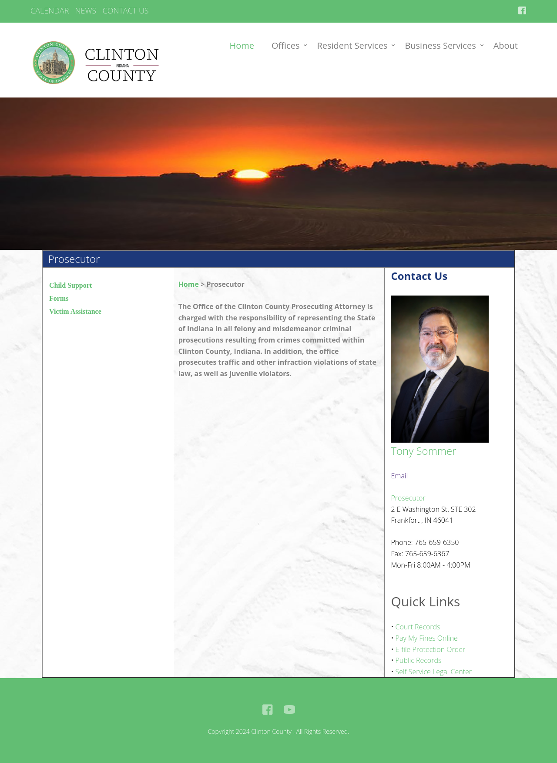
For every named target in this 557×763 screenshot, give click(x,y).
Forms (58, 298)
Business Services (440, 45)
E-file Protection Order (431, 649)
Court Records (418, 627)
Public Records (419, 660)
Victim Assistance (75, 311)
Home (242, 45)
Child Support (70, 285)
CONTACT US (125, 10)
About (505, 45)
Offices (285, 45)
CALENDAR (49, 10)
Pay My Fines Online (427, 638)
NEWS (86, 10)
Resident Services (352, 45)
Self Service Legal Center (434, 671)
